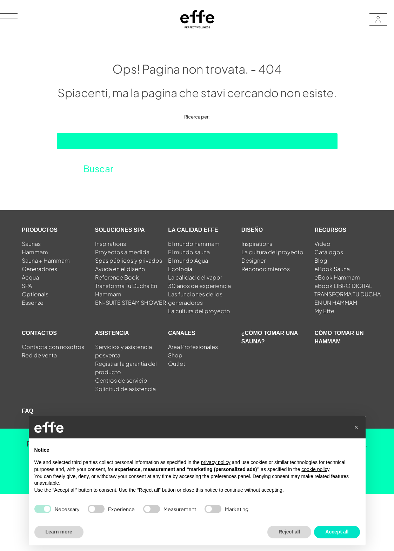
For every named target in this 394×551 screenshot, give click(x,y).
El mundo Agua (188, 260)
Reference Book (117, 277)
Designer (253, 260)
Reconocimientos (265, 269)
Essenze (33, 302)
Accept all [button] (336, 532)
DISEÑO (252, 230)
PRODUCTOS (40, 230)
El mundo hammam (194, 243)
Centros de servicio (121, 380)
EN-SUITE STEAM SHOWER (130, 302)
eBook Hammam (337, 277)
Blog (320, 260)
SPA (27, 285)
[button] (356, 427)
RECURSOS (330, 230)
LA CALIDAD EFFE (193, 230)
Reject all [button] (289, 532)
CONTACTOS (39, 333)
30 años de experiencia (199, 285)
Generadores (39, 269)
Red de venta (39, 355)
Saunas (31, 243)
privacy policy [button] (216, 462)
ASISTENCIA (112, 333)
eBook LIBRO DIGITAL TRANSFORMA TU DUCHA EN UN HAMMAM (347, 294)
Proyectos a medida (122, 252)
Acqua (30, 277)
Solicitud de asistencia (125, 388)
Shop (175, 355)
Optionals (35, 294)
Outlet (176, 363)
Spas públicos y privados (128, 260)
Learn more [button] (59, 532)
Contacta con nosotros (53, 346)
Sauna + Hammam (46, 260)
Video (322, 243)
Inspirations (110, 243)
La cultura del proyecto (199, 311)
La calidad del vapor (195, 277)
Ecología (180, 269)
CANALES (181, 333)
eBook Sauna (332, 269)
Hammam (35, 252)
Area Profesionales (193, 346)
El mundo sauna (189, 252)
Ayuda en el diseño (120, 269)
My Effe (324, 311)
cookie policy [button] (315, 469)
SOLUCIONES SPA (120, 230)
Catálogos (328, 252)
